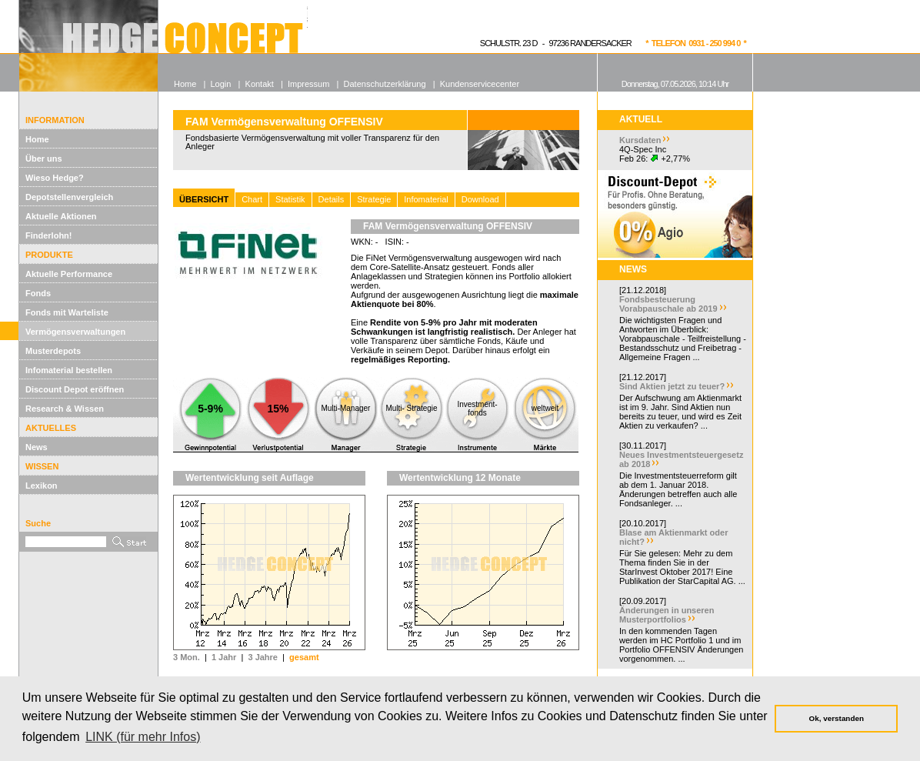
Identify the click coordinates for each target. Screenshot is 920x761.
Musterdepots (53, 350)
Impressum (308, 83)
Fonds (38, 293)
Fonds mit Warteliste (66, 312)
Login (220, 83)
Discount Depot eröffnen (74, 389)
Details (331, 199)
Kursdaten (640, 140)
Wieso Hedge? (54, 177)
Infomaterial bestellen (68, 370)
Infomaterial (426, 199)
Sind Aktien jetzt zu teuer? (672, 386)
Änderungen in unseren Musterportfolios (666, 615)
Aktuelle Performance (68, 274)
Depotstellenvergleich (69, 197)
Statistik (290, 199)
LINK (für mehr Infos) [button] (142, 736)
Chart (252, 199)
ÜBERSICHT (203, 199)
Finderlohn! (48, 235)
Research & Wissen (64, 408)
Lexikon (41, 485)
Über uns (43, 158)
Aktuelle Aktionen (61, 216)
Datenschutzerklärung (385, 83)
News (36, 447)
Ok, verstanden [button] (836, 718)
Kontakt (259, 83)
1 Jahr (224, 657)
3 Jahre (263, 657)
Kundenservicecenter (479, 83)
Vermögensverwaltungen (75, 331)
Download (480, 199)
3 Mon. (186, 657)
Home (37, 139)
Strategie (374, 199)
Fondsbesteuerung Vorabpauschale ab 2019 (668, 304)
